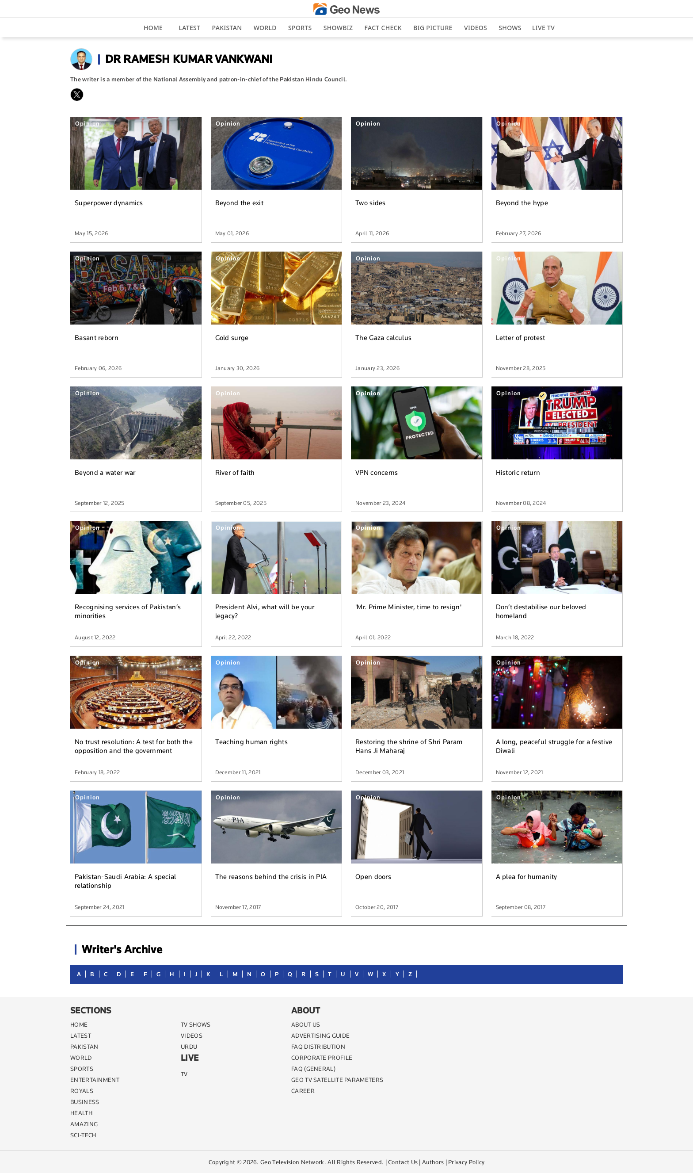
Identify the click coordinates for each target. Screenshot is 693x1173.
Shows (510, 27)
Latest (190, 27)
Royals (81, 1090)
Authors (433, 1161)
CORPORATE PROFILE (321, 1057)
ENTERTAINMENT (94, 1079)
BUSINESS (84, 1101)
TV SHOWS (195, 1024)
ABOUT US (305, 1024)
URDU (189, 1046)
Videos (475, 27)
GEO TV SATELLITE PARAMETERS (337, 1079)
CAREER (303, 1090)
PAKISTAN (84, 1046)
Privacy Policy (466, 1161)
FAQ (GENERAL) (313, 1068)
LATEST (80, 1035)
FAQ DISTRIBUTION (318, 1046)
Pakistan (227, 27)
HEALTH (81, 1112)
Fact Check (383, 27)
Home (153, 27)
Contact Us (403, 1161)
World (265, 27)
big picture (432, 27)
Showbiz (338, 27)
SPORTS (81, 1068)
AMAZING (84, 1123)
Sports (300, 27)
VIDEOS (191, 1035)
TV (184, 1073)
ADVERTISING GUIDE (320, 1035)
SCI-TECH (83, 1135)
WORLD (81, 1057)
